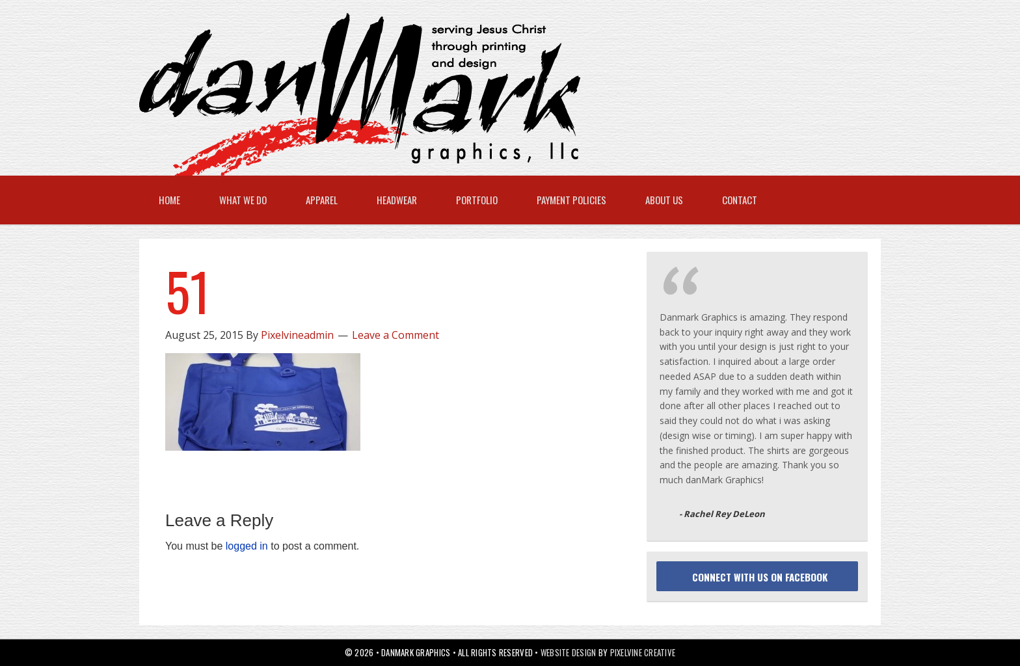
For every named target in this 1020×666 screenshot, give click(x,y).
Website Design (569, 652)
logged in (247, 546)
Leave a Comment (395, 335)
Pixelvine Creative (643, 652)
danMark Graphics (497, 94)
